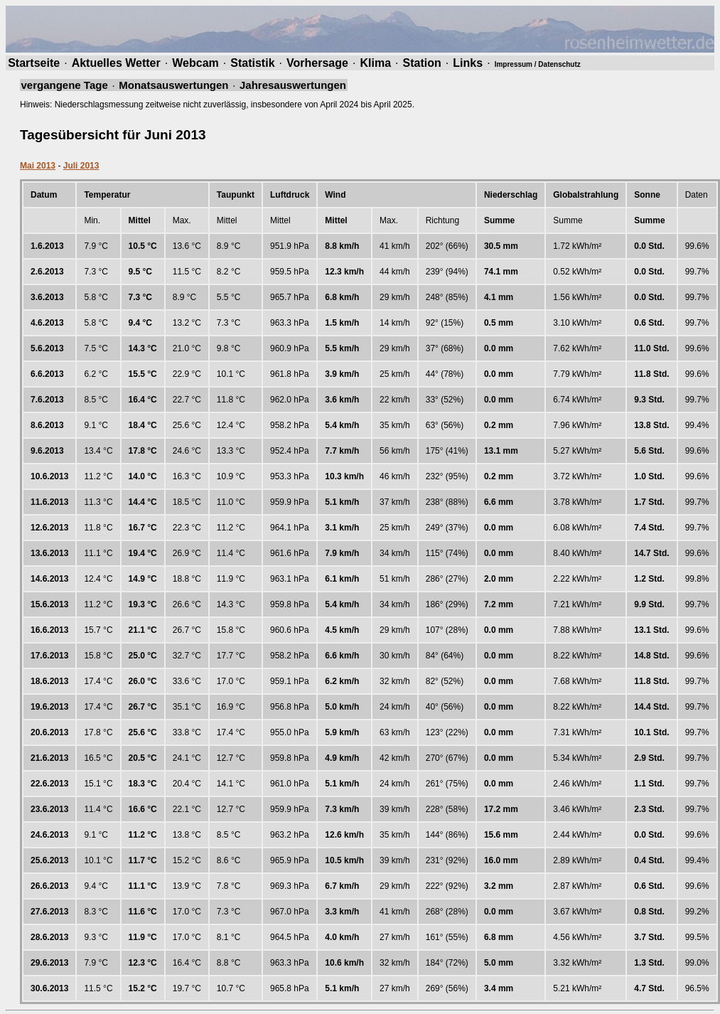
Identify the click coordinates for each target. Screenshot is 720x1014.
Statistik (252, 63)
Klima (375, 63)
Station (422, 63)
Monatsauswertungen (173, 85)
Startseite (34, 63)
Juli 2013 (81, 166)
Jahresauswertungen (293, 85)
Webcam (195, 63)
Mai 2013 (37, 166)
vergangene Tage (64, 85)
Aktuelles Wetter (116, 63)
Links (468, 63)
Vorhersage (317, 63)
